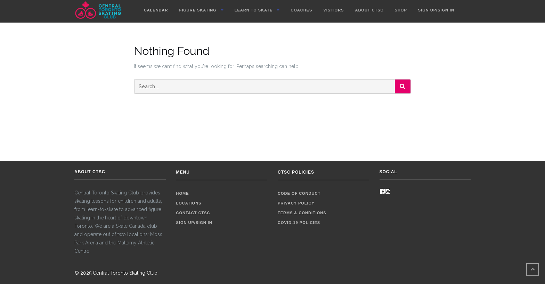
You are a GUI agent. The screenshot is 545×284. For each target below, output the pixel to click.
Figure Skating (197, 10)
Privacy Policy (296, 203)
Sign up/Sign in (436, 10)
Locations (189, 203)
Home (182, 193)
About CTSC (369, 10)
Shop (401, 10)
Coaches (301, 10)
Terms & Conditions (302, 213)
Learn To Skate (254, 10)
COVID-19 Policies (299, 222)
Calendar (156, 10)
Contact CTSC (193, 213)
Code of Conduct (299, 193)
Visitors (333, 10)
